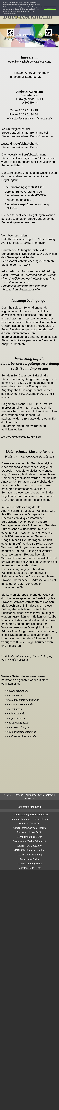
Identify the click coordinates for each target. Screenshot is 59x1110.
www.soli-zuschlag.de (17, 727)
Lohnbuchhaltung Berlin (29, 836)
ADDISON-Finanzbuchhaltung (29, 850)
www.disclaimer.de (17, 659)
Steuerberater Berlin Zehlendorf (29, 841)
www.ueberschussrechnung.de (22, 699)
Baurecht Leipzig (42, 656)
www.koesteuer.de (15, 713)
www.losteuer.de (14, 709)
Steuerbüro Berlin (29, 859)
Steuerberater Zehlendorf (30, 845)
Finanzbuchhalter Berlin (29, 832)
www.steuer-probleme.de (19, 704)
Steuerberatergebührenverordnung (21, 436)
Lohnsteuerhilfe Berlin (29, 867)
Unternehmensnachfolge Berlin (29, 827)
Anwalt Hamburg (21, 656)
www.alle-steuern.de (16, 690)
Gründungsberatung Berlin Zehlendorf (29, 819)
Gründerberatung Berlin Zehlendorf (29, 814)
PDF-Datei (24, 264)
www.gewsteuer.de (15, 718)
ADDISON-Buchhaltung (29, 854)
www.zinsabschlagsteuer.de (20, 736)
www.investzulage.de (17, 722)
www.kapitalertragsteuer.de (20, 731)
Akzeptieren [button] (50, 8)
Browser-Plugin (25, 642)
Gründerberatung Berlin (29, 863)
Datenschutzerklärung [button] (9, 13)
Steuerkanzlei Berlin (29, 823)
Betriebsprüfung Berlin (29, 806)
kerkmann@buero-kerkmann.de (33, 118)
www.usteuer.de (13, 695)
